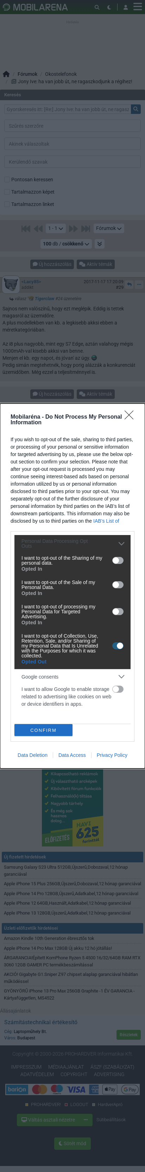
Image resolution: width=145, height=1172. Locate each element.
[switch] (118, 560)
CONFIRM (43, 730)
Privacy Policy (112, 755)
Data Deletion (33, 755)
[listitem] (72, 543)
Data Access (72, 755)
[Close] (131, 417)
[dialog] (72, 586)
